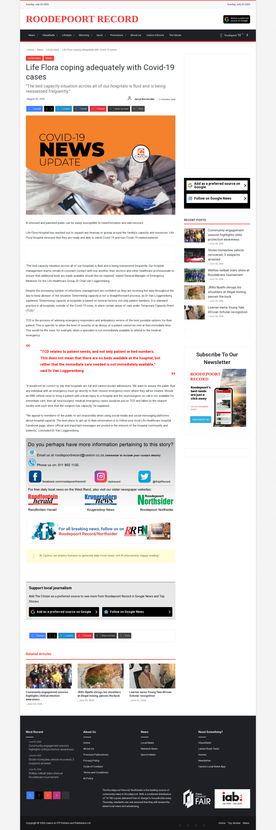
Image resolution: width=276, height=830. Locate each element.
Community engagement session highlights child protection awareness (47, 696)
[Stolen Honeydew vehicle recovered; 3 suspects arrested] (194, 255)
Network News (149, 748)
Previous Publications (95, 754)
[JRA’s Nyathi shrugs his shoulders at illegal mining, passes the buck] (101, 676)
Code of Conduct (93, 766)
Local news (52, 49)
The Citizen (175, 35)
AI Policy (88, 778)
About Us (88, 748)
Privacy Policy (91, 760)
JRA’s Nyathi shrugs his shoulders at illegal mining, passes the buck (227, 291)
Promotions (116, 35)
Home (30, 49)
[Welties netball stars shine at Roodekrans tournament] (194, 275)
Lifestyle (66, 35)
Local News (147, 742)
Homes (202, 754)
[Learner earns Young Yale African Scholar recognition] (152, 676)
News (32, 35)
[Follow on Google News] (137, 612)
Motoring (84, 35)
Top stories (234, 823)
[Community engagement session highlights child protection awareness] (49, 676)
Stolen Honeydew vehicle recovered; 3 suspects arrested (226, 254)
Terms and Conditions (95, 772)
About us (136, 35)
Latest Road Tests (208, 748)
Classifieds (48, 35)
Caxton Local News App (212, 766)
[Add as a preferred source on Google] (236, 19)
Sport (100, 35)
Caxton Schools (155, 35)
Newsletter (204, 760)
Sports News (148, 754)
